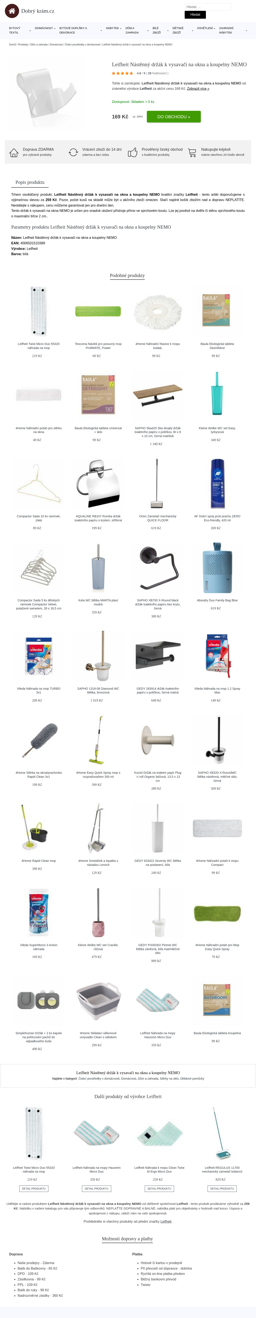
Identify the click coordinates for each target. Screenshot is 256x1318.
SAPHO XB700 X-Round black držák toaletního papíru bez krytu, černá (157, 604)
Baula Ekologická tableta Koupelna (217, 1033)
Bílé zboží (157, 30)
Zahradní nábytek (226, 30)
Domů (12, 44)
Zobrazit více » (198, 88)
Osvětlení (205, 28)
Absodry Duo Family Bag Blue (217, 600)
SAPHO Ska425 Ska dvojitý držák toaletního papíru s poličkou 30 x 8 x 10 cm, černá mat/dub (158, 432)
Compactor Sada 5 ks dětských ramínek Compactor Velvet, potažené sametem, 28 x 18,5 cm (38, 604)
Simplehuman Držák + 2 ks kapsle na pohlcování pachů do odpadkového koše (38, 1037)
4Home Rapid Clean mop (38, 860)
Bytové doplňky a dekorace (73, 30)
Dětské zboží (178, 30)
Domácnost (44, 28)
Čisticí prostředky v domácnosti (82, 44)
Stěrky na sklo (169, 1078)
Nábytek (112, 28)
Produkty (23, 44)
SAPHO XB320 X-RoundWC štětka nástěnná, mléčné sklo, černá (217, 776)
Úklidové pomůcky (192, 1078)
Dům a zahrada (132, 30)
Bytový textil (14, 30)
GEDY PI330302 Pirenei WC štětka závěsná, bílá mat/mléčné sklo (158, 949)
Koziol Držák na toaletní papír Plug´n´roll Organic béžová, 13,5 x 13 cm (157, 776)
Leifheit (146, 88)
